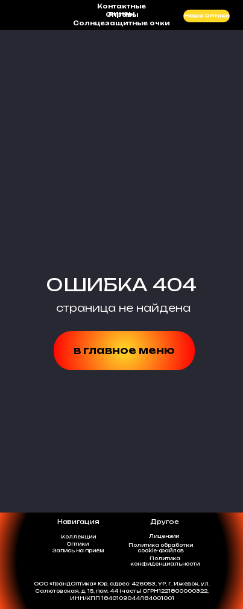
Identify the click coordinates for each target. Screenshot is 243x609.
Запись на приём (78, 550)
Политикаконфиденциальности (165, 561)
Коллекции (78, 537)
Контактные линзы (121, 9)
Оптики (77, 544)
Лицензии (164, 536)
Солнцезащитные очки (121, 23)
